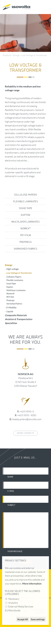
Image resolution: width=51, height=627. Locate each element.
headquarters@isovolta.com (26, 419)
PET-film (25, 235)
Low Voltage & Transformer (34, 55)
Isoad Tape (25, 208)
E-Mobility (11, 307)
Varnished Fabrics (25, 248)
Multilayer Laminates (25, 221)
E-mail (10, 491)
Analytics (13, 602)
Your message (14, 551)
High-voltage (12, 269)
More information (31, 583)
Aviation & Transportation (18, 319)
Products (7, 55)
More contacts (25, 433)
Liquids (9, 311)
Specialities (11, 323)
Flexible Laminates (25, 201)
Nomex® (26, 228)
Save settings (38, 619)
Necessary (13, 598)
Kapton (25, 215)
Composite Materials (16, 315)
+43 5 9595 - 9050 (26, 415)
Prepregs (25, 242)
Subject (11, 505)
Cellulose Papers (25, 194)
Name (10, 476)
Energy (16, 55)
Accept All (22, 619)
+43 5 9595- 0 (27, 411)
